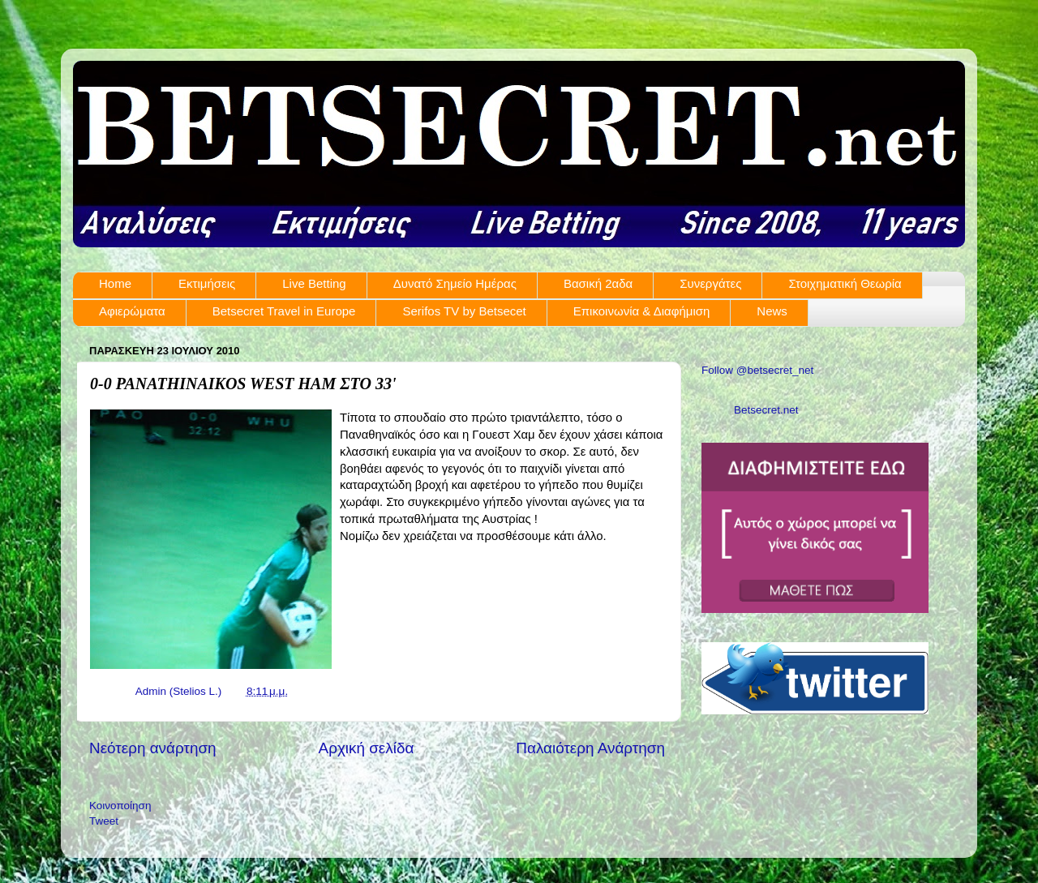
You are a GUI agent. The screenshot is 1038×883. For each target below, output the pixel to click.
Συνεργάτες (710, 283)
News (772, 311)
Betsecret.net (766, 410)
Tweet (103, 821)
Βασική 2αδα (598, 283)
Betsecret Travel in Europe (284, 311)
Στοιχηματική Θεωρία (844, 283)
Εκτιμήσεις (206, 283)
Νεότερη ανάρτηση (153, 748)
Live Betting (313, 283)
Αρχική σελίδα (366, 748)
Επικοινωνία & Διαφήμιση (641, 311)
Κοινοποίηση (120, 805)
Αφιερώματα (132, 311)
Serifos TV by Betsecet (463, 311)
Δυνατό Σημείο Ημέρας (455, 283)
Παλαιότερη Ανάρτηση (590, 748)
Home (115, 283)
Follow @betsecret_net (757, 370)
